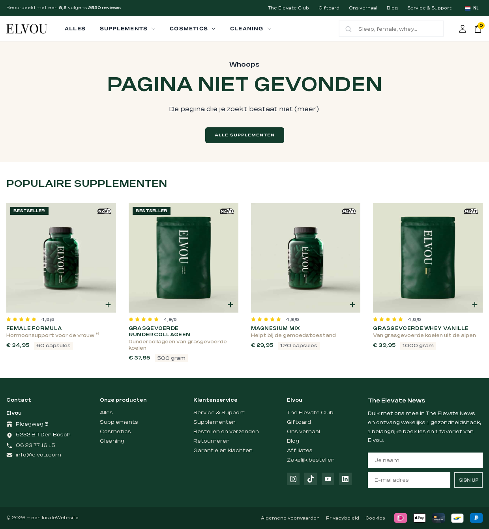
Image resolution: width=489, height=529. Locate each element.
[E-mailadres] (409, 480)
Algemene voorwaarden (290, 518)
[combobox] (472, 8)
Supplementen (214, 422)
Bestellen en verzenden (226, 431)
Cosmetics (115, 431)
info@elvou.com (38, 455)
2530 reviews (104, 8)
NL (471, 8)
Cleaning (112, 441)
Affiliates (300, 450)
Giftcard (329, 8)
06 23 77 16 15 (35, 445)
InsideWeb (54, 518)
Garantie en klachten (223, 450)
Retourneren (211, 441)
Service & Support (429, 8)
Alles (106, 413)
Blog (392, 8)
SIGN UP (468, 480)
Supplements (119, 422)
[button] (108, 305)
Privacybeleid (342, 518)
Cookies (375, 518)
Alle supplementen (245, 135)
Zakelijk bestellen (311, 460)
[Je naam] (425, 460)
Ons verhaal (363, 8)
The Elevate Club (288, 8)
